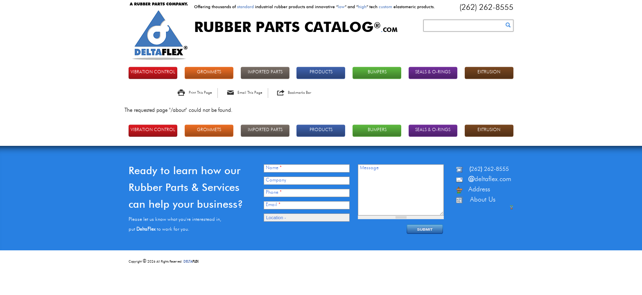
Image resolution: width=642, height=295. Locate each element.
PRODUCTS (321, 72)
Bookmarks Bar (299, 93)
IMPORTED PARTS (265, 72)
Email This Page (249, 93)
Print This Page (200, 93)
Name (274, 168)
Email (273, 204)
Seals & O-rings (432, 72)
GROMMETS (209, 72)
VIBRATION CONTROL (153, 72)
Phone (274, 192)
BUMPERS (377, 72)
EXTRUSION (488, 72)
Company (276, 180)
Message (369, 168)
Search (508, 25)
